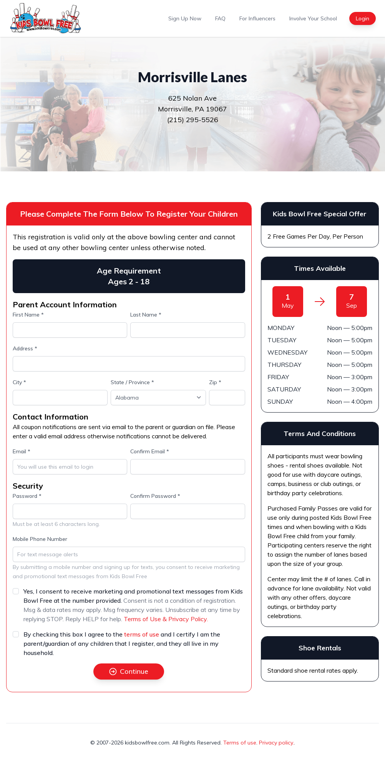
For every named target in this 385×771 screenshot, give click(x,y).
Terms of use (239, 742)
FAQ (220, 18)
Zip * (215, 382)
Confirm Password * (155, 495)
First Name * (28, 314)
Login (362, 18)
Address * (25, 348)
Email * (21, 451)
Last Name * (145, 314)
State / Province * (132, 382)
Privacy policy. (276, 742)
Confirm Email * (149, 451)
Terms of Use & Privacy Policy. (166, 619)
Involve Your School (313, 18)
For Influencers (257, 18)
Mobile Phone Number (40, 539)
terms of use (141, 634)
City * (19, 382)
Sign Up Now (184, 18)
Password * (27, 495)
